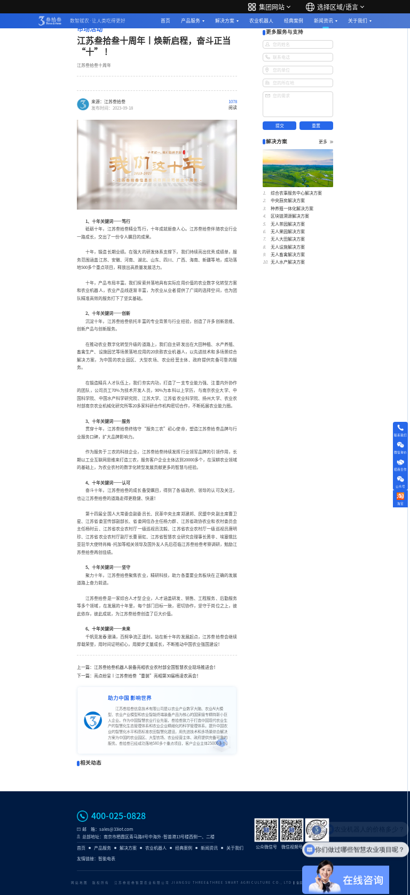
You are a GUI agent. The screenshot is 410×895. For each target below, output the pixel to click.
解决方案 (224, 20)
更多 (326, 142)
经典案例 (293, 20)
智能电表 (106, 859)
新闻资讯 (323, 20)
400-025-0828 (118, 816)
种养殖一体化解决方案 (292, 208)
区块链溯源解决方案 (290, 216)
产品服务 (190, 20)
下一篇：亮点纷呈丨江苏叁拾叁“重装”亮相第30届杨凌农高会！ (139, 676)
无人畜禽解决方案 (288, 254)
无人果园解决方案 (288, 231)
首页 (165, 20)
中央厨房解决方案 (288, 200)
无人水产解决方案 (288, 262)
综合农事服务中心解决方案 (296, 193)
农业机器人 (261, 20)
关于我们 (357, 20)
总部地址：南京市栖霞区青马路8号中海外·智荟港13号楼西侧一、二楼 (148, 837)
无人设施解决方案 (288, 247)
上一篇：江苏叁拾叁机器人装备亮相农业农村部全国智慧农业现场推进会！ (147, 667)
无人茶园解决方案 (288, 224)
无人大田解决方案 (288, 239)
